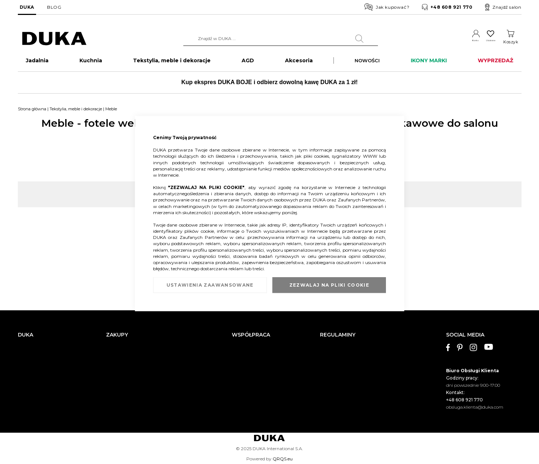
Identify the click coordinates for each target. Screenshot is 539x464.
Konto (458, 41)
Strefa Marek (245, 364)
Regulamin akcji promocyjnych (353, 364)
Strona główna (32, 112)
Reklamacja (118, 352)
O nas (24, 342)
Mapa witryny (32, 392)
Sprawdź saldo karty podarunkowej (143, 375)
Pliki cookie (29, 403)
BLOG (54, 7)
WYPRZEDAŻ (495, 64)
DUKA (27, 7)
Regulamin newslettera (344, 352)
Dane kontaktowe (36, 352)
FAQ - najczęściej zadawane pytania (143, 386)
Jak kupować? (386, 7)
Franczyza (243, 352)
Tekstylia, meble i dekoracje (76, 112)
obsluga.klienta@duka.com (474, 402)
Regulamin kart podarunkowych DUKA (361, 375)
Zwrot (112, 364)
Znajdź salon (503, 7)
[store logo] (54, 38)
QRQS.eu (283, 458)
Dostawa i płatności (126, 342)
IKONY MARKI (429, 64)
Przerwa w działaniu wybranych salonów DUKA (156, 397)
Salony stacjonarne (37, 364)
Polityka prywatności (342, 386)
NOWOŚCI (367, 64)
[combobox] (270, 38)
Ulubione (484, 41)
